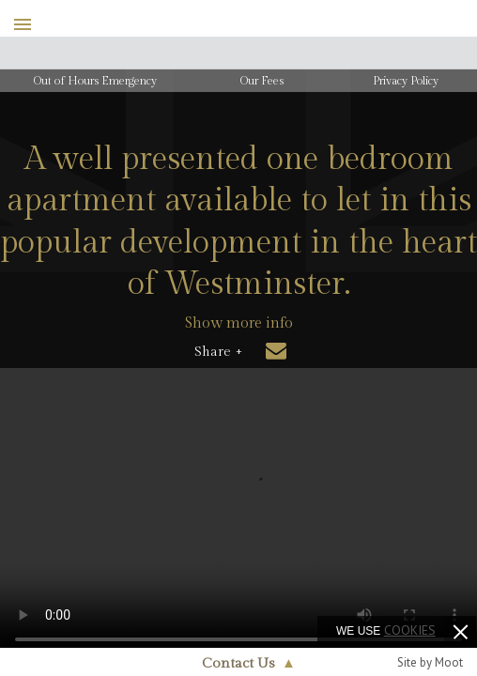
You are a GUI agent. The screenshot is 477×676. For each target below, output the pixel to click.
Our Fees (262, 80)
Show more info (239, 323)
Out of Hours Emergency (95, 80)
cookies (410, 630)
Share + (218, 352)
